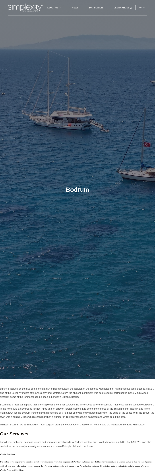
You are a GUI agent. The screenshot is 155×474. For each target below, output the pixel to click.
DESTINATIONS (124, 8)
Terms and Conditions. (15, 470)
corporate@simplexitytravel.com (68, 446)
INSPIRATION (96, 7)
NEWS (75, 7)
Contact (141, 7)
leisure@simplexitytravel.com (32, 446)
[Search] (131, 8)
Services (30, 8)
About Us (54, 8)
